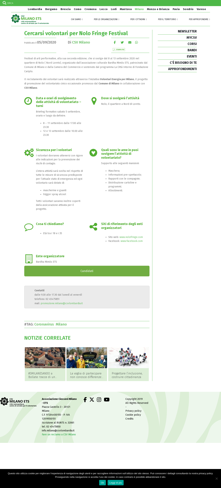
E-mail (129, 42)
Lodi (114, 9)
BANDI (192, 50)
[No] (216, 478)
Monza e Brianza (158, 9)
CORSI (192, 44)
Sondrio (188, 9)
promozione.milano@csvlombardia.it (62, 303)
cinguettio (122, 42)
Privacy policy (133, 411)
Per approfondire (198, 19)
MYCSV (192, 38)
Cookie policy (133, 415)
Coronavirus (45, 324)
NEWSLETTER (187, 31)
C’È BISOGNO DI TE (183, 63)
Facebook (114, 42)
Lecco (104, 9)
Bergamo (51, 9)
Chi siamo (76, 19)
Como (78, 9)
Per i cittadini (137, 19)
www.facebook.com (132, 241)
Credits (129, 418)
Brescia (66, 9)
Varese (201, 9)
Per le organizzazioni (106, 19)
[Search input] (110, 3)
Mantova (126, 9)
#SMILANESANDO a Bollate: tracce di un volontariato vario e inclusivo (41, 379)
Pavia (176, 9)
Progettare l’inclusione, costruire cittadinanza (127, 375)
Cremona (90, 9)
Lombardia (34, 9)
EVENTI (192, 56)
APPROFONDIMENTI (182, 69)
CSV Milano (81, 42)
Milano (139, 9)
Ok (102, 482)
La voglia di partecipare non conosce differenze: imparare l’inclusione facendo (86, 379)
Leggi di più (115, 482)
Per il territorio (167, 19)
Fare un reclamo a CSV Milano (59, 434)
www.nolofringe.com (131, 237)
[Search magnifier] (218, 3)
